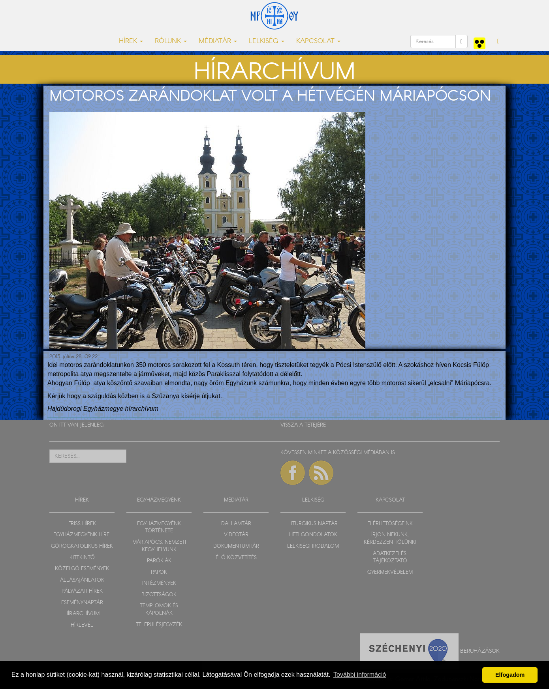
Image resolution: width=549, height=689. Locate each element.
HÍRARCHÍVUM (82, 614)
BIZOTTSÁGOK (159, 595)
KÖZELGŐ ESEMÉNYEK (82, 569)
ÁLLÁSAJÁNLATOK (82, 580)
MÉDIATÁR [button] (218, 41)
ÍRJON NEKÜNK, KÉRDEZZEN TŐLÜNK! (390, 538)
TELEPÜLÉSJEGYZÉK (159, 625)
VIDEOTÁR (236, 535)
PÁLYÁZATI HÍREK (82, 591)
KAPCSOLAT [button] (318, 41)
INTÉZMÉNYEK (159, 583)
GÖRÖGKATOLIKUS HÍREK (82, 546)
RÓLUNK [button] (171, 41)
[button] (498, 41)
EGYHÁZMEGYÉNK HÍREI (82, 535)
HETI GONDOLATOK (313, 535)
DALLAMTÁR (236, 524)
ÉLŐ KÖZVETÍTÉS (236, 558)
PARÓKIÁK (159, 561)
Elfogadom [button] (510, 675)
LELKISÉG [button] (266, 41)
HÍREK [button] (131, 41)
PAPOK (159, 572)
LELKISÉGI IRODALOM (313, 546)
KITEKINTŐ (82, 558)
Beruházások (480, 651)
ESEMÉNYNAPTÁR (82, 603)
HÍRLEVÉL (82, 625)
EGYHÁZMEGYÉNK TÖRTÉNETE (159, 527)
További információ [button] (359, 674)
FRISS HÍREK (82, 524)
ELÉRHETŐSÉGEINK (390, 524)
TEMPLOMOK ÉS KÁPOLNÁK (159, 609)
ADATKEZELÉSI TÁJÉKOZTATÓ (390, 557)
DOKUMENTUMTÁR (236, 546)
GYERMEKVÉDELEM (390, 572)
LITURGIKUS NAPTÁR (313, 524)
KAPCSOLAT (390, 500)
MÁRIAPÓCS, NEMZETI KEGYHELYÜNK (159, 546)
